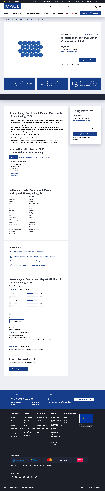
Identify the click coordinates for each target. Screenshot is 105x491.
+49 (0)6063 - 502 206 (91, 83)
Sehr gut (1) (15, 293)
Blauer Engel (27, 420)
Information (41, 413)
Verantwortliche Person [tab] (25, 157)
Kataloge (13, 425)
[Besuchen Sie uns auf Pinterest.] (24, 477)
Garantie (39, 422)
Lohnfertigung (27, 435)
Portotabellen (27, 422)
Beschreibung (8, 97)
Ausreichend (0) (16, 303)
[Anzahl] (67, 60)
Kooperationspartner (69, 413)
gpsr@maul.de (15, 173)
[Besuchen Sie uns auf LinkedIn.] (32, 477)
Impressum (83, 487)
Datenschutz (98, 487)
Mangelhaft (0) (16, 306)
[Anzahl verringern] (63, 60)
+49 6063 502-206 (22, 398)
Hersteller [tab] (13, 157)
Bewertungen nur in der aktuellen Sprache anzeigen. (24, 314)
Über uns (13, 417)
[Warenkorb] (97, 6)
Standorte (13, 422)
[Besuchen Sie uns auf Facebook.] (12, 477)
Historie (12, 420)
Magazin (53, 413)
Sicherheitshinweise (42, 425)
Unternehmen (15, 413)
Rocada (65, 417)
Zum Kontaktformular (84, 399)
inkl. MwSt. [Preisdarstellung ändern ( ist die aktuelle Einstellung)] (17, 1)
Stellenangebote (14, 436)
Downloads (29, 97)
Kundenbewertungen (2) (42, 97)
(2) (97, 34)
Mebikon (65, 420)
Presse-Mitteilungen (15, 431)
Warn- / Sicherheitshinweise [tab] (42, 157)
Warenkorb (88, 60)
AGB (87, 487)
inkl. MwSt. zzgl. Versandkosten (69, 51)
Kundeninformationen (42, 417)
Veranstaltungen (15, 433)
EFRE (25, 425)
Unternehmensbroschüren (17, 428)
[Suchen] (69, 6)
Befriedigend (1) (16, 300)
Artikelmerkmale (19, 97)
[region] (30, 49)
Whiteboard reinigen (55, 417)
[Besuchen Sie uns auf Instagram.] (16, 477)
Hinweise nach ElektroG (42, 428)
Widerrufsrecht (92, 487)
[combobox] (57, 6)
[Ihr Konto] (98, 1)
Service (26, 413)
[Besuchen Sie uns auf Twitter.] (28, 477)
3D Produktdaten (28, 417)
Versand (39, 420)
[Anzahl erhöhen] (70, 60)
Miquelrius (65, 422)
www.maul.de (14, 175)
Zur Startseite (9, 19)
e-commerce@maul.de (90, 85)
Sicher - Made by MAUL (29, 428)
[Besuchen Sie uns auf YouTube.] (20, 477)
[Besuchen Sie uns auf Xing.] (36, 477)
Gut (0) (14, 297)
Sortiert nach (13, 318)
